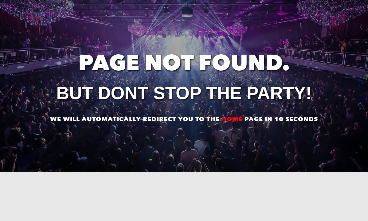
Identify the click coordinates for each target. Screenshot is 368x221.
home (232, 119)
